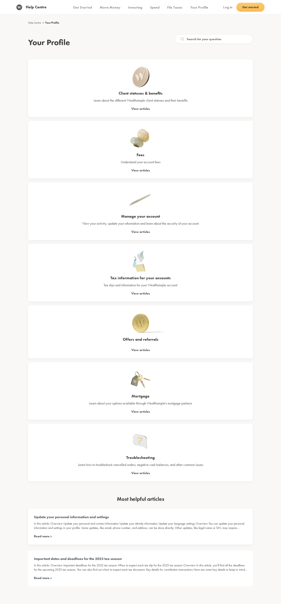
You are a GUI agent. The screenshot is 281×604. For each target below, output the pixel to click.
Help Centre (34, 22)
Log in (227, 7)
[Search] (214, 39)
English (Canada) (234, 585)
